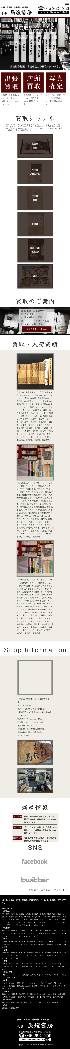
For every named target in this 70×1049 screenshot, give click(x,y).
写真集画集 (35, 146)
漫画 (35, 276)
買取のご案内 (33, 890)
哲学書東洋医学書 (35, 172)
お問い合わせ (45, 890)
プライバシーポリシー (61, 890)
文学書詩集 (35, 198)
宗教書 (35, 224)
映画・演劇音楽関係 (35, 250)
